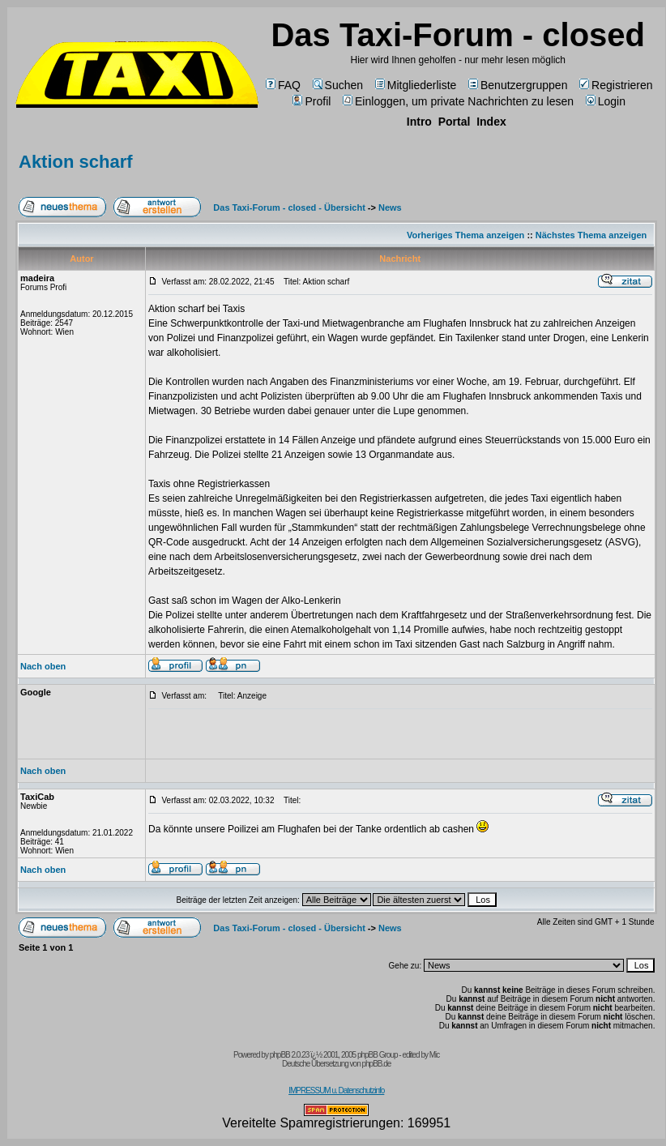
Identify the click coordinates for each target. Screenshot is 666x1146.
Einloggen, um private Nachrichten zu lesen (458, 101)
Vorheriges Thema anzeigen (465, 235)
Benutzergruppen (517, 85)
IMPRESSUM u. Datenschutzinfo (336, 1090)
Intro (419, 121)
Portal (454, 121)
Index (491, 121)
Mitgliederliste (416, 85)
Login (605, 101)
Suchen (338, 85)
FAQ (283, 85)
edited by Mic (420, 1054)
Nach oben (43, 666)
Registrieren (615, 85)
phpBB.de (376, 1063)
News (390, 207)
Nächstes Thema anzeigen (591, 235)
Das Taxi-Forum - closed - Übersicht (289, 207)
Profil (311, 101)
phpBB (280, 1054)
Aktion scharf (76, 162)
